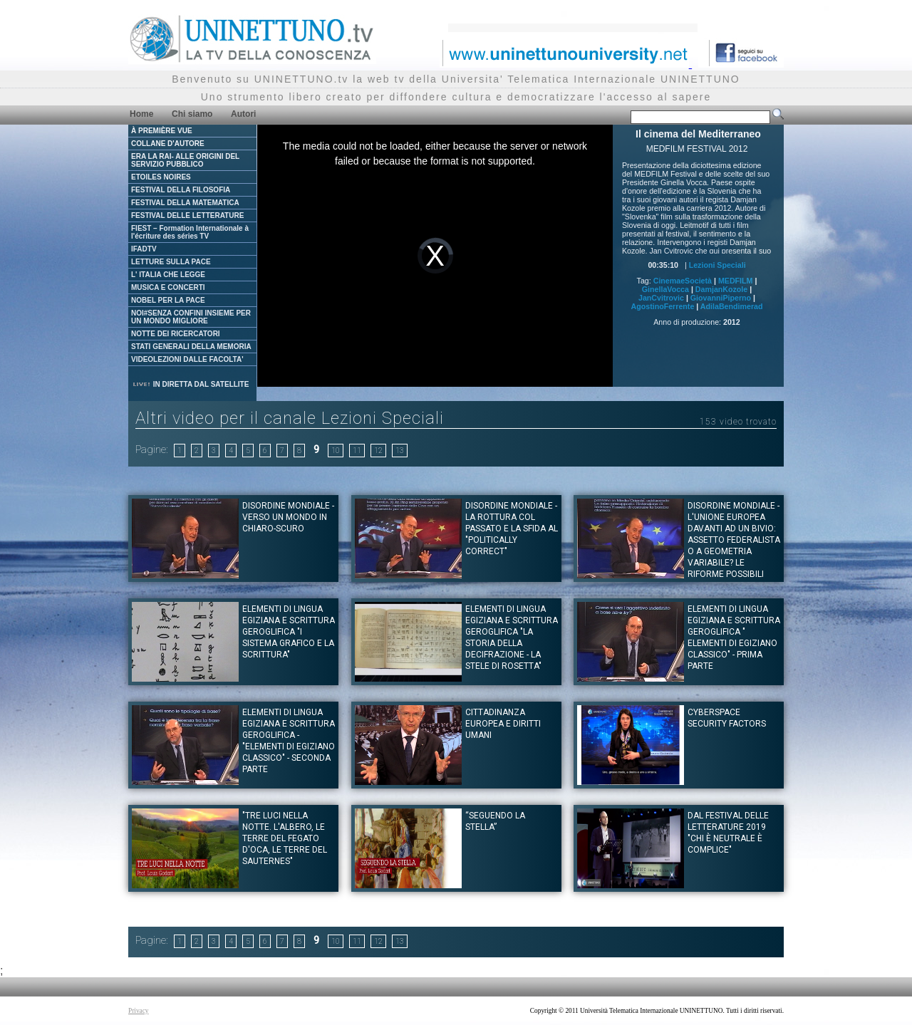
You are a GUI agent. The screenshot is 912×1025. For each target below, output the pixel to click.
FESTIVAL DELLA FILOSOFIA (180, 190)
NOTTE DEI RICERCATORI (175, 334)
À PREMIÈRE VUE (161, 131)
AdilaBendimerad (731, 306)
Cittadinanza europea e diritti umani (503, 723)
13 (399, 450)
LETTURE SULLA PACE (171, 262)
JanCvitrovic (661, 297)
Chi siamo (192, 114)
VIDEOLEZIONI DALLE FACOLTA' (187, 359)
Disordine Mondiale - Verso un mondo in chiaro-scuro (288, 517)
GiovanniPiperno (720, 297)
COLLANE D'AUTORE (167, 143)
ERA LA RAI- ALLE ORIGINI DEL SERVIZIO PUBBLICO (185, 160)
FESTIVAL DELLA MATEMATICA (185, 203)
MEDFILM (735, 280)
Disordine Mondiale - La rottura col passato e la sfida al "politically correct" (511, 528)
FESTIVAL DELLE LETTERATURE (187, 215)
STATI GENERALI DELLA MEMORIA (191, 346)
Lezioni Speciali (717, 265)
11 (357, 450)
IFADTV (144, 249)
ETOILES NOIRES (161, 177)
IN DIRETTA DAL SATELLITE (190, 384)
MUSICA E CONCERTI (168, 287)
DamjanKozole (721, 289)
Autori (243, 114)
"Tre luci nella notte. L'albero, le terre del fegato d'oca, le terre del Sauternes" (284, 838)
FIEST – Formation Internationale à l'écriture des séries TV (190, 232)
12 (378, 450)
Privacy (138, 1010)
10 (335, 450)
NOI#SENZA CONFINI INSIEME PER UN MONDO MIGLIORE (191, 317)
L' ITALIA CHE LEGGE (168, 275)
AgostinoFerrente (663, 306)
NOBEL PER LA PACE (168, 300)
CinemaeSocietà (682, 280)
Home (141, 114)
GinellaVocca (665, 289)
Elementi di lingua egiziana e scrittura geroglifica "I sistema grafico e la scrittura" (288, 632)
